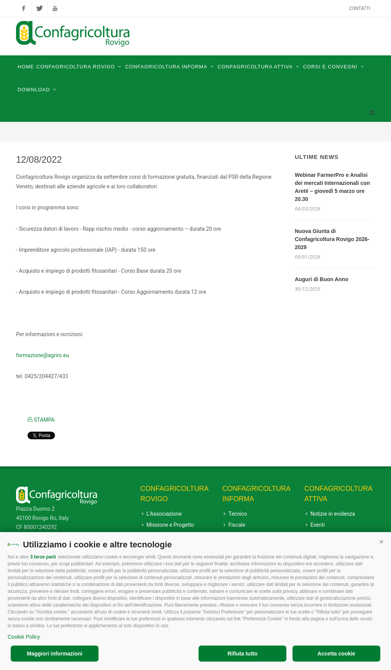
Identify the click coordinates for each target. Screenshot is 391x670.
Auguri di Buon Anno (321, 279)
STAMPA (41, 420)
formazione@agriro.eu (42, 355)
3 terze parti (43, 557)
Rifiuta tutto (243, 654)
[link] (42, 355)
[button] (381, 542)
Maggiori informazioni (54, 654)
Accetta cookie (336, 654)
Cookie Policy (24, 637)
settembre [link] (116, 177)
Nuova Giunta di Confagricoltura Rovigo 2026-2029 (332, 239)
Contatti (359, 8)
